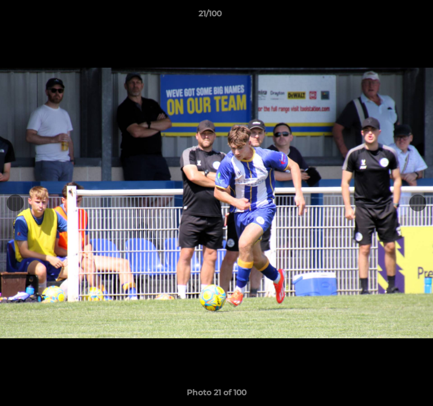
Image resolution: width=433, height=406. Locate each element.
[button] (392, 16)
